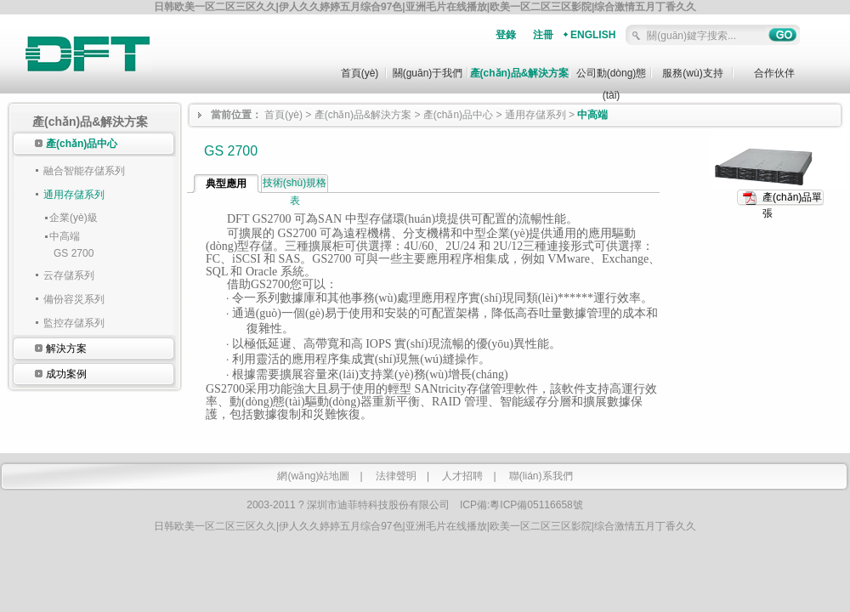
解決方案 (66, 348)
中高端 (64, 236)
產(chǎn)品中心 (81, 144)
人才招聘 (462, 476)
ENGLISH (592, 35)
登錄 (506, 35)
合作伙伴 (774, 73)
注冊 (543, 35)
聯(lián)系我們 (541, 476)
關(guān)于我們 (428, 73)
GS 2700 (74, 253)
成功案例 (66, 374)
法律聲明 (396, 476)
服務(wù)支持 (692, 73)
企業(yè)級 (73, 218)
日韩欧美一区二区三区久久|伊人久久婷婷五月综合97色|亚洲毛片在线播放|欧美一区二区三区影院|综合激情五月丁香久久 (425, 7)
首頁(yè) (360, 73)
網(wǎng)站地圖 (313, 476)
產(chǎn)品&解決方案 (520, 73)
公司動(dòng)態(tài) (611, 80)
